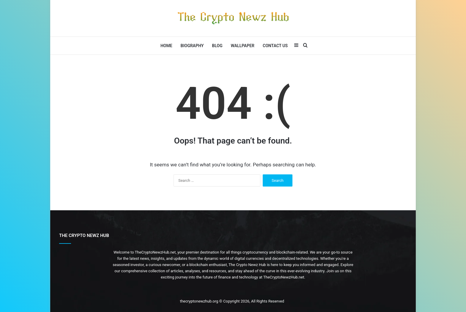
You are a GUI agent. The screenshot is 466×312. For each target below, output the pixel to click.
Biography (192, 45)
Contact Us (275, 45)
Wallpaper (242, 45)
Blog (217, 45)
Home (166, 45)
